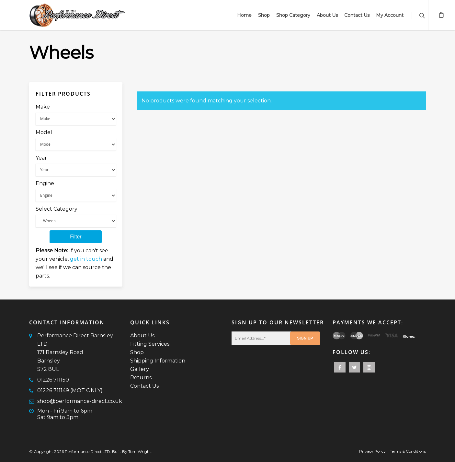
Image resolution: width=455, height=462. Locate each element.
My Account (390, 15)
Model (44, 132)
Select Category (56, 209)
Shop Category (293, 15)
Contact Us (357, 15)
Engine (45, 183)
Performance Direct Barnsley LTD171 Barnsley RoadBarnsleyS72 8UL (75, 352)
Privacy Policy (372, 451)
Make (43, 107)
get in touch (86, 259)
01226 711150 (53, 380)
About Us (327, 15)
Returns (141, 377)
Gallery (139, 369)
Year (41, 158)
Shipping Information (157, 361)
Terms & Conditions (408, 451)
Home (244, 15)
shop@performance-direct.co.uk (79, 401)
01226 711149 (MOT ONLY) (70, 390)
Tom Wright (139, 451)
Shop (264, 15)
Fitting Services (149, 344)
